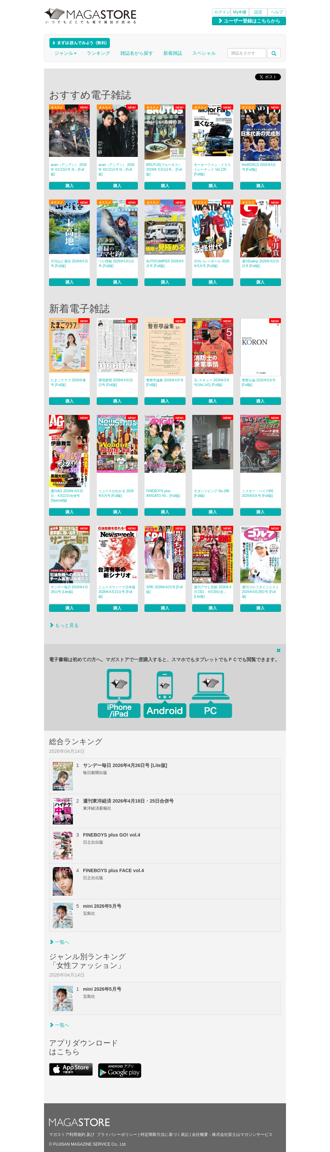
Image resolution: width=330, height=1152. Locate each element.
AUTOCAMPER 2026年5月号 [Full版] (164, 263)
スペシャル (204, 53)
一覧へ (59, 942)
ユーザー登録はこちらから (249, 21)
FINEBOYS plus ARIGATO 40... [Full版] (163, 493)
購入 (70, 185)
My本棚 (240, 12)
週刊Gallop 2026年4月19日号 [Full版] (260, 263)
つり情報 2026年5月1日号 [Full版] (116, 263)
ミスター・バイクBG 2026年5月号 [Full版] (258, 493)
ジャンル (65, 53)
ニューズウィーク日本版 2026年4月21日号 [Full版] (116, 591)
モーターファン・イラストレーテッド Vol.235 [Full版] (212, 169)
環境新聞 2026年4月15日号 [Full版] (115, 382)
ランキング (98, 53)
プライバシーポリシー (117, 1134)
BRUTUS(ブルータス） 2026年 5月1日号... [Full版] (164, 169)
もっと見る (64, 625)
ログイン (222, 12)
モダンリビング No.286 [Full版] (211, 493)
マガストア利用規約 (67, 1134)
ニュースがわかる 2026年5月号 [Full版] (116, 493)
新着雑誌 (172, 53)
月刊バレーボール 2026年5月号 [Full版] (211, 263)
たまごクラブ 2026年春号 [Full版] (68, 382)
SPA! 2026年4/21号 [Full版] (164, 589)
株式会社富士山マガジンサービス (242, 1134)
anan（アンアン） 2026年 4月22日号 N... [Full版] (69, 169)
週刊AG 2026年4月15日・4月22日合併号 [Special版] (67, 495)
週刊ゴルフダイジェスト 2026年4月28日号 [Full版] (260, 591)
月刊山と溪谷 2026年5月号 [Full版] (69, 263)
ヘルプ (277, 12)
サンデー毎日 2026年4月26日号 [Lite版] (69, 589)
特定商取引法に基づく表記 (164, 1134)
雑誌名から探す (136, 53)
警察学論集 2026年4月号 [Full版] (164, 382)
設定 (258, 12)
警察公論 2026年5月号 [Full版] (259, 382)
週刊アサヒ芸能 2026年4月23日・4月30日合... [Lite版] (212, 591)
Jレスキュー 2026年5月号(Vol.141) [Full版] (212, 382)
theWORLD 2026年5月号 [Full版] (259, 167)
